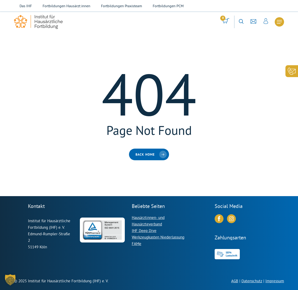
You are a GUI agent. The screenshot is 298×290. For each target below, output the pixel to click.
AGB (234, 280)
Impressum (274, 280)
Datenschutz (251, 280)
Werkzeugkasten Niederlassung (158, 237)
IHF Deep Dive (144, 230)
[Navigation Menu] (279, 22)
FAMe (136, 243)
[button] (10, 280)
